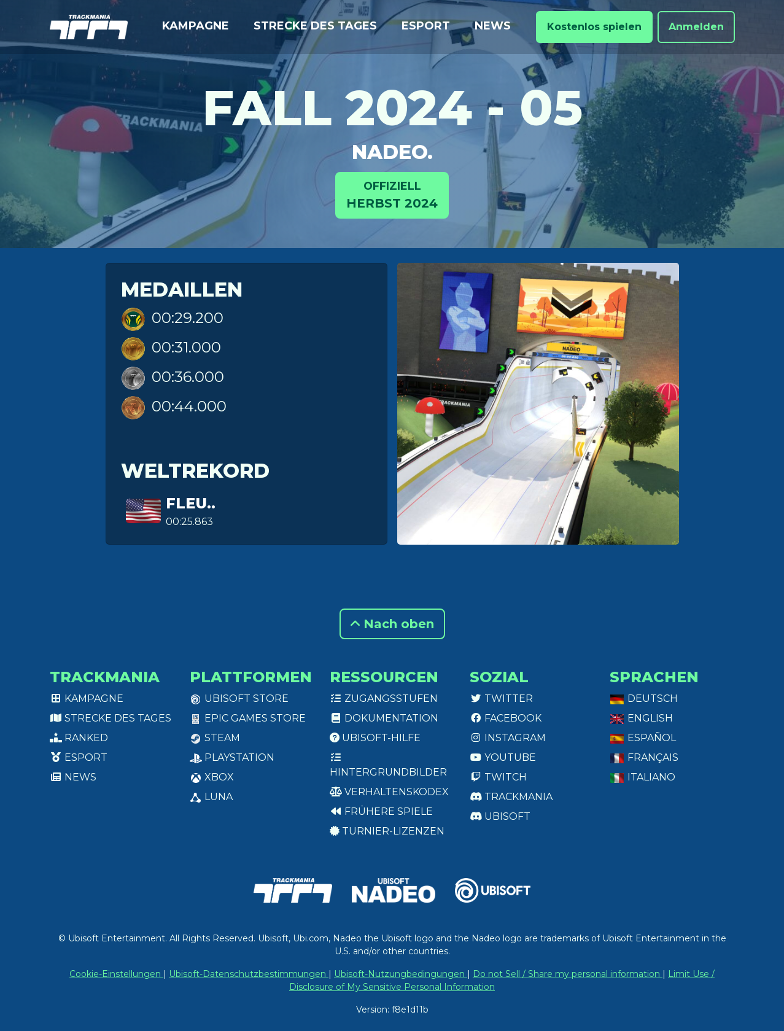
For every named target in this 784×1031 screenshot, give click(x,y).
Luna (211, 797)
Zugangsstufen (384, 698)
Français (644, 757)
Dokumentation (384, 718)
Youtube (503, 757)
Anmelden (696, 27)
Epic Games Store (248, 718)
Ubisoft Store (239, 698)
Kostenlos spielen (594, 27)
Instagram (508, 738)
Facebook (505, 718)
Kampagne (195, 26)
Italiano (642, 777)
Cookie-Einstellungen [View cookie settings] (116, 973)
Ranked (79, 738)
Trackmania (511, 797)
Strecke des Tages (315, 26)
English (641, 718)
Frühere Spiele (381, 811)
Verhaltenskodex (389, 792)
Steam (215, 738)
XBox (212, 777)
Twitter (501, 698)
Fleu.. (190, 503)
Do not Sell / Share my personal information (567, 973)
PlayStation (232, 757)
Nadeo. (392, 152)
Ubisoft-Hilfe (375, 738)
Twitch (498, 777)
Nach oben (392, 624)
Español (643, 738)
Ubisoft (500, 816)
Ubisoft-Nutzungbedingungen (400, 973)
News (493, 26)
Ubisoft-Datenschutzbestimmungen (248, 973)
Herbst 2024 (392, 194)
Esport (426, 26)
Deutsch (644, 698)
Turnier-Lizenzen (387, 831)
